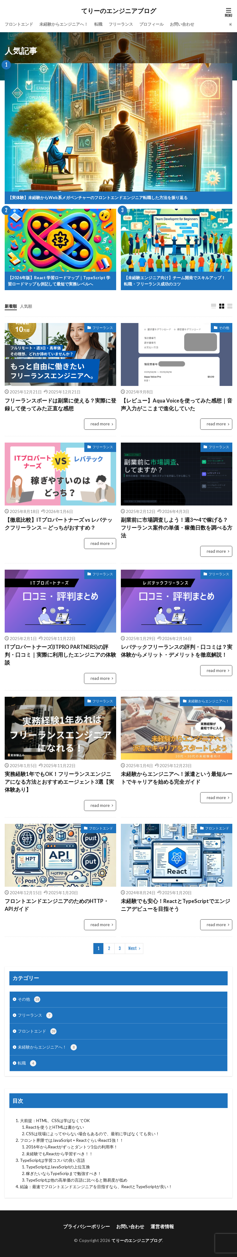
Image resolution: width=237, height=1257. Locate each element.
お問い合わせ (182, 24)
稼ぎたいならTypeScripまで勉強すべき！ (63, 1173)
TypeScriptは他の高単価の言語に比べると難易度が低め (76, 1180)
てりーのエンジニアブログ (118, 11)
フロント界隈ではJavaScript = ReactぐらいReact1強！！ (72, 1140)
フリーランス (121, 24)
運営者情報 (162, 1226)
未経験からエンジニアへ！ (63, 24)
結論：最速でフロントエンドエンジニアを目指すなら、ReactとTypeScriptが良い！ (96, 1186)
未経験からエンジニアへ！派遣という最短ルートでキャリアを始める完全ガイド (176, 778)
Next (132, 948)
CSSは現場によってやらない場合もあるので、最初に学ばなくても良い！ (93, 1133)
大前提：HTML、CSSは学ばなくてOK (55, 1120)
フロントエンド (19, 24)
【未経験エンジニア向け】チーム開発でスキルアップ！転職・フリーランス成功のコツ (174, 280)
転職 (98, 24)
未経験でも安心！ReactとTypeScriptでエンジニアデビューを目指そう (175, 905)
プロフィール (151, 24)
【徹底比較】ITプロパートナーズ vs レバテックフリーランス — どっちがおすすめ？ (58, 524)
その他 (224, 328)
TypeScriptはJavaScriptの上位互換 (58, 1166)
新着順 (11, 306)
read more (100, 423)
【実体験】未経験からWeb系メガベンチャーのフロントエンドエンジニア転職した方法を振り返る (98, 197)
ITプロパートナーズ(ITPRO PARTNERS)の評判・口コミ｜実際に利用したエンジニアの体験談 (60, 655)
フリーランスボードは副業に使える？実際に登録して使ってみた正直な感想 (60, 405)
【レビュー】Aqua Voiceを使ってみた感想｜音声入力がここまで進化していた (176, 405)
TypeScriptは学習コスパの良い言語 (52, 1160)
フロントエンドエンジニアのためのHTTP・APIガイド (57, 905)
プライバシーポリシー (86, 1226)
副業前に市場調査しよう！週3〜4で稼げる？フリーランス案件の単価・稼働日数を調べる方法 (176, 528)
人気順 (26, 306)
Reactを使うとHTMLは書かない (55, 1127)
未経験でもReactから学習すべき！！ (59, 1153)
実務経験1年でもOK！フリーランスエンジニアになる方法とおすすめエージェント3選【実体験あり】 (59, 782)
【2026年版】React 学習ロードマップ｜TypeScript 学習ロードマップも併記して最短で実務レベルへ (59, 280)
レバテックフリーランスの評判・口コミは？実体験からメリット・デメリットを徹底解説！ (176, 651)
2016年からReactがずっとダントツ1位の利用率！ (72, 1146)
